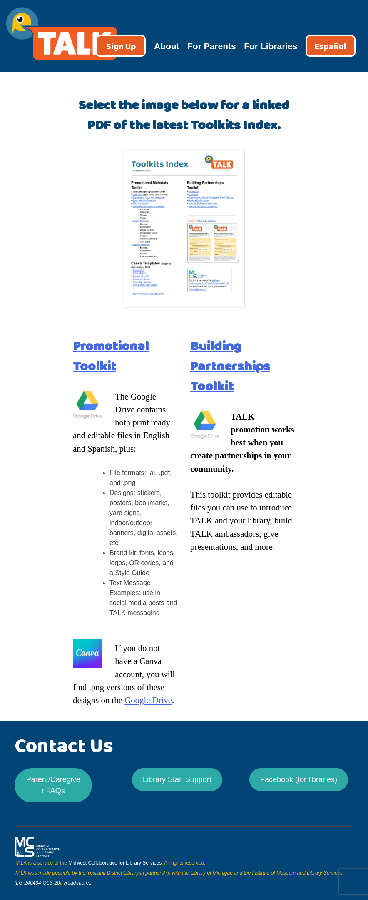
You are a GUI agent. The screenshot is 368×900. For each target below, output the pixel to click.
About (166, 46)
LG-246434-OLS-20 (38, 883)
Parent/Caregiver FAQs (53, 785)
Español (330, 47)
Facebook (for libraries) (298, 779)
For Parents (211, 46)
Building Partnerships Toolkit (230, 366)
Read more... (78, 883)
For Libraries (270, 46)
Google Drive (148, 700)
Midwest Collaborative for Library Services (115, 863)
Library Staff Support (177, 779)
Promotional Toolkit (111, 356)
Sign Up (121, 47)
